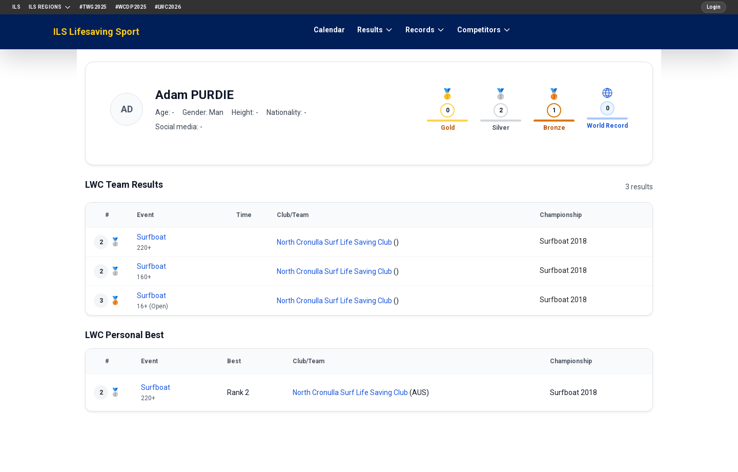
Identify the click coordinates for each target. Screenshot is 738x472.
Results (375, 30)
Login (714, 7)
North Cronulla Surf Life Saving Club (334, 242)
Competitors (484, 30)
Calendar (329, 30)
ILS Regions (50, 7)
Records (425, 30)
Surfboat (151, 237)
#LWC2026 (168, 7)
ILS (16, 7)
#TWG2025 (93, 7)
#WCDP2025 (131, 7)
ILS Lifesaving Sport (96, 31)
